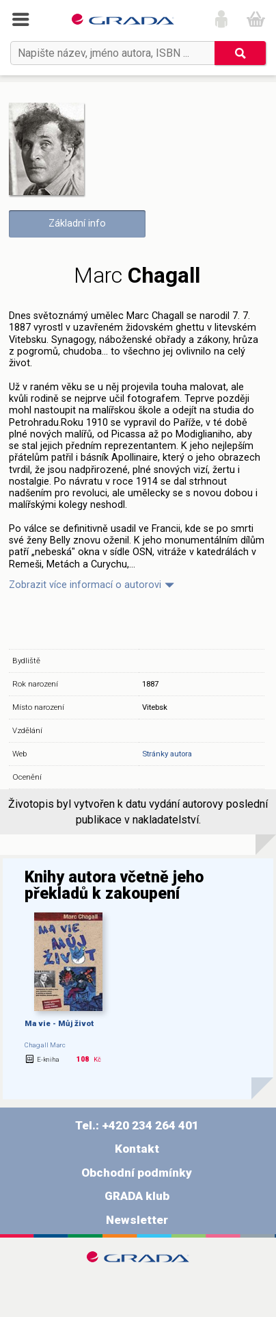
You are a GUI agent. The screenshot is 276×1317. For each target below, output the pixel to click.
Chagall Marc (45, 1045)
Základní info (77, 223)
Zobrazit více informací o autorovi (85, 585)
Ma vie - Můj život (59, 1023)
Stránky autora (167, 753)
